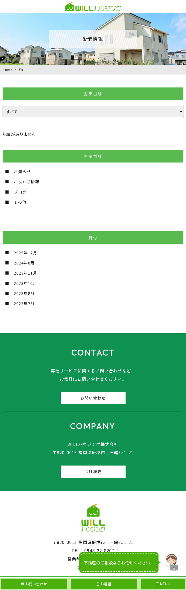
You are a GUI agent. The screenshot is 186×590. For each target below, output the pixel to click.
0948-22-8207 (99, 550)
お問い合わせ (93, 398)
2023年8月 (24, 293)
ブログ (20, 192)
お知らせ (22, 171)
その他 (20, 202)
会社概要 (93, 471)
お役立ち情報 (26, 181)
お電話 (104, 583)
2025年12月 (25, 252)
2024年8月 (24, 263)
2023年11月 (25, 273)
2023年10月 (25, 283)
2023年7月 (24, 303)
